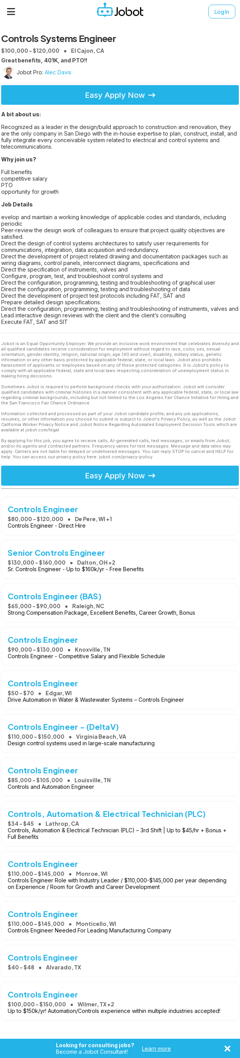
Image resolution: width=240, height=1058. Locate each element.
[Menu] (11, 11)
